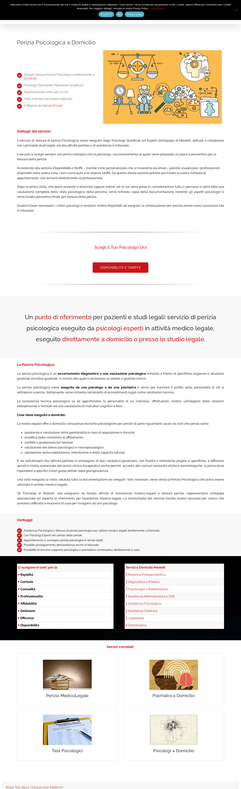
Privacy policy (156, 8)
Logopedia (136, 618)
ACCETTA (106, 14)
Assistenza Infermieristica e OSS (151, 596)
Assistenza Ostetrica (142, 611)
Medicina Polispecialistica (147, 574)
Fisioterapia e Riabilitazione (148, 589)
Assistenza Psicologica (144, 603)
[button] (120, 267)
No (119, 14)
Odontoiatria (137, 625)
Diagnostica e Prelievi (144, 582)
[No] (236, 10)
